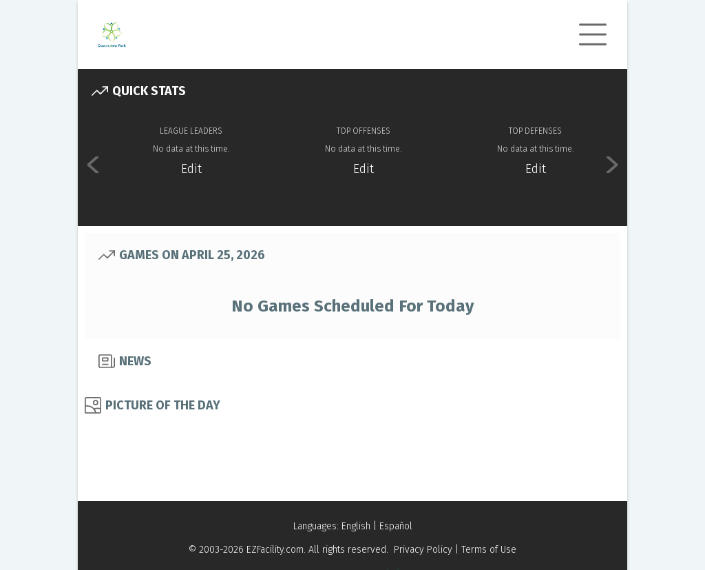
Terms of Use (488, 550)
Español (395, 526)
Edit (191, 168)
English (355, 526)
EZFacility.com (275, 550)
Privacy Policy (423, 550)
